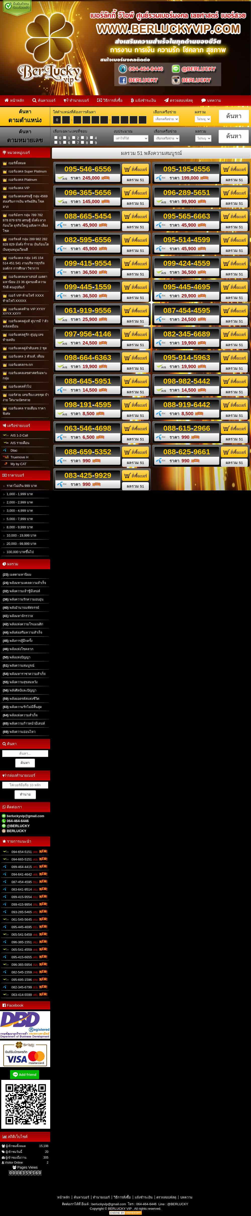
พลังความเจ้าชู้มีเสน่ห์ (21, 591)
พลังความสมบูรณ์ (18, 665)
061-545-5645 (25, 919)
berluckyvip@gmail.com (108, 1204)
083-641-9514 (25, 889)
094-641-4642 (25, 874)
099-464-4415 (25, 866)
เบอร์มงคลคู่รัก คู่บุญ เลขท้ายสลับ (23, 337)
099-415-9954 (25, 904)
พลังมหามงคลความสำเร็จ (24, 583)
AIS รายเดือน (16, 443)
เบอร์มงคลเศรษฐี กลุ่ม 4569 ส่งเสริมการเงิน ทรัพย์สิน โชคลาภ (25, 201)
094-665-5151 (25, 859)
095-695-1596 (25, 979)
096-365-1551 (25, 941)
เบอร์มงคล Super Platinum (25, 171)
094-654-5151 (25, 851)
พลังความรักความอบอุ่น (23, 599)
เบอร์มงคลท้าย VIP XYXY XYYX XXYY (24, 311)
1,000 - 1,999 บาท (18, 494)
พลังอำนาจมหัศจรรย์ (21, 608)
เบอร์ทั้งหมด (14, 163)
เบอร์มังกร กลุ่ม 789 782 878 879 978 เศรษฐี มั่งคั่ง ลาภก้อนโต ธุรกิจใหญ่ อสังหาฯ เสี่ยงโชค (25, 223)
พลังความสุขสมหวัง (20, 682)
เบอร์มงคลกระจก (18, 365)
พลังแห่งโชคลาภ (18, 649)
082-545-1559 (25, 972)
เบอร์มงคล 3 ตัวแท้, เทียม (23, 357)
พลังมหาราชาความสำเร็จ (24, 674)
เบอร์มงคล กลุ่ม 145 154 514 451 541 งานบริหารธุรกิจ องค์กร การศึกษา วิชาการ (24, 263)
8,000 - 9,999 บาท (18, 527)
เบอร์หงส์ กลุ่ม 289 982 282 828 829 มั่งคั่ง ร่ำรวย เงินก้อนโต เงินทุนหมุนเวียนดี (26, 244)
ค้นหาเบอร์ (43, 100)
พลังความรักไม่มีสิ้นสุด (22, 707)
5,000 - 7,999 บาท (18, 519)
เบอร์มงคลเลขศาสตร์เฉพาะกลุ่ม (25, 375)
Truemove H (15, 457)
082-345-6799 (25, 987)
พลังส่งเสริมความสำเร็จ (22, 632)
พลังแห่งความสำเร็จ (20, 715)
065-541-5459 (25, 934)
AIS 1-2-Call (15, 435)
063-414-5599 (25, 994)
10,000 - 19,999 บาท (19, 535)
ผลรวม (135, 180)
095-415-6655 (25, 956)
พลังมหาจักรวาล (18, 616)
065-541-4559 (25, 949)
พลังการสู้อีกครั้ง (17, 641)
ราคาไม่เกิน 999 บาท (20, 486)
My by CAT (15, 464)
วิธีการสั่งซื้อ (109, 100)
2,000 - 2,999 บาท (18, 502)
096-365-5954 (25, 964)
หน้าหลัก (14, 100)
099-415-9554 (25, 896)
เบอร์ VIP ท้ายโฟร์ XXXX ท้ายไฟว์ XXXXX (23, 298)
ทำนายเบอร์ (76, 100)
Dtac (10, 450)
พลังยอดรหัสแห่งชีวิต (21, 699)
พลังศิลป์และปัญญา (19, 690)
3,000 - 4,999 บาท (18, 510)
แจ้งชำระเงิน (143, 100)
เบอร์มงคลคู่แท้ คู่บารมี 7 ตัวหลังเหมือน (25, 323)
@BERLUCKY (177, 1204)
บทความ (211, 100)
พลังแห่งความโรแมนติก (23, 624)
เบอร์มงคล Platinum (20, 180)
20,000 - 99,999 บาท (19, 544)
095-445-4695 (25, 926)
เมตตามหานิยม (17, 574)
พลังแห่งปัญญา (16, 657)
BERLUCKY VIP (120, 1208)
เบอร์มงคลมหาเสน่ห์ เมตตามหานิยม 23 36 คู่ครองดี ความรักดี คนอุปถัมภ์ (25, 282)
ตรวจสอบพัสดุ (178, 100)
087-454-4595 (25, 881)
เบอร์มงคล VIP (16, 188)
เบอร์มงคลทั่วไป (17, 387)
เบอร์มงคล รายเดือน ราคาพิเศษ (24, 410)
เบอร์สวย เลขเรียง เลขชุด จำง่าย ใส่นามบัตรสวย (26, 397)
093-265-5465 (25, 911)
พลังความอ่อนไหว (19, 732)
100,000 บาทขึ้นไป (18, 552)
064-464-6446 (146, 1204)
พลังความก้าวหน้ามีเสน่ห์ (24, 723)
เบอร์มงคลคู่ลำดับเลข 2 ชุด (25, 348)
